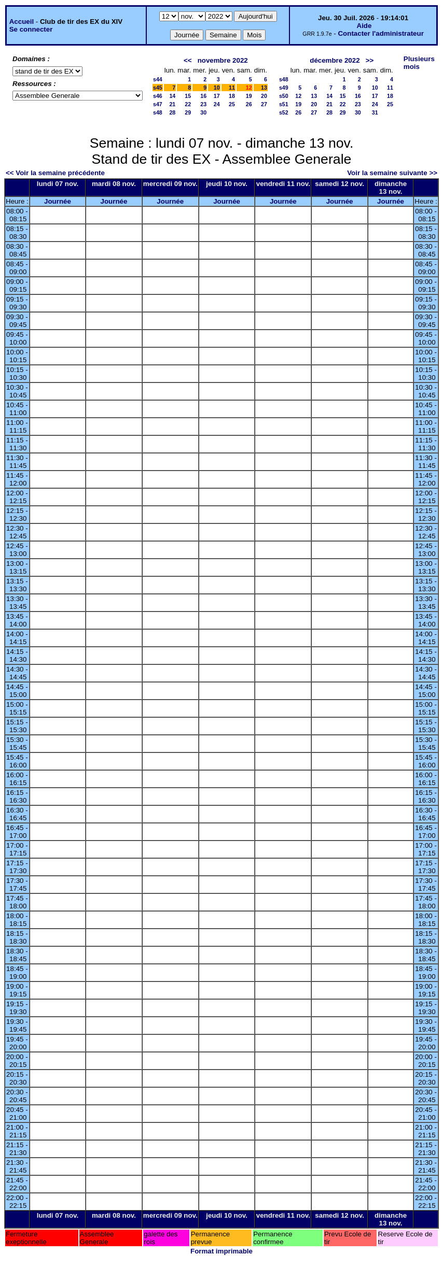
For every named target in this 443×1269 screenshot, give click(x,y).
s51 (283, 104)
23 (203, 104)
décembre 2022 (334, 60)
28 (172, 112)
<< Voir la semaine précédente (55, 173)
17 (217, 96)
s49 (283, 87)
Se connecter (31, 29)
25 (232, 104)
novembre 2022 (223, 60)
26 (249, 104)
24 (217, 104)
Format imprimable (221, 1251)
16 (203, 96)
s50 (283, 96)
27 (264, 104)
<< (188, 60)
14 (172, 96)
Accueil (21, 21)
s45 (157, 87)
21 (172, 104)
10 (217, 87)
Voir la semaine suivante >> (392, 173)
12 (298, 96)
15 (188, 96)
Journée (57, 201)
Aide (364, 26)
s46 (157, 96)
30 (203, 112)
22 (188, 104)
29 (188, 112)
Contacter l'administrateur (380, 33)
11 (232, 87)
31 (375, 112)
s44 (157, 79)
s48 (157, 112)
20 (264, 96)
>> (370, 60)
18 (232, 96)
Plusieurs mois (419, 62)
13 (264, 87)
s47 (157, 104)
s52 (283, 112)
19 (249, 96)
